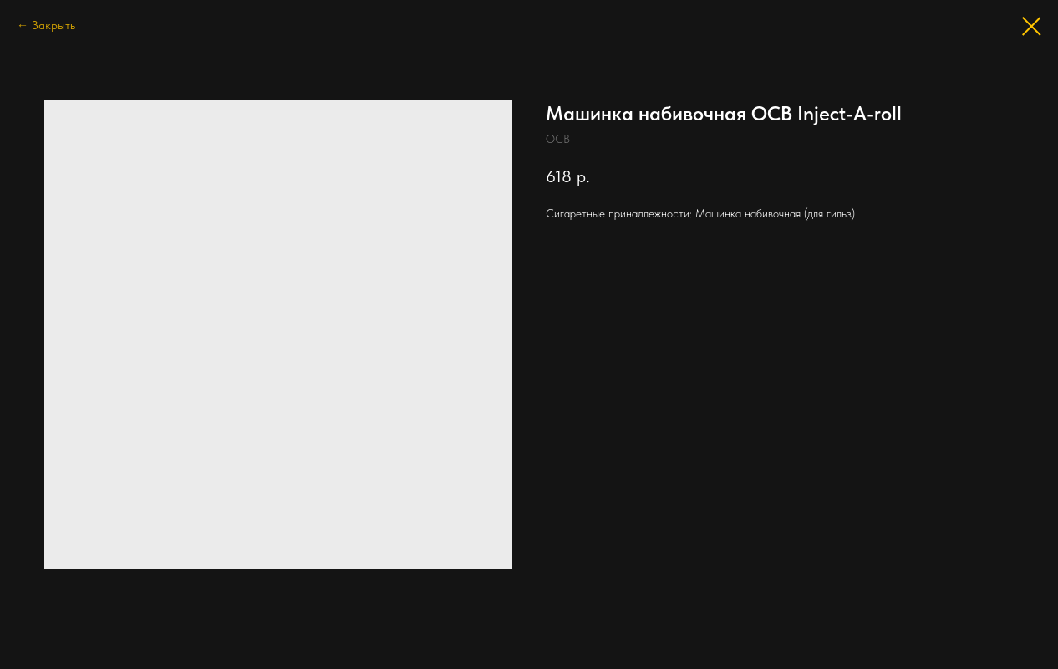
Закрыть (53, 25)
